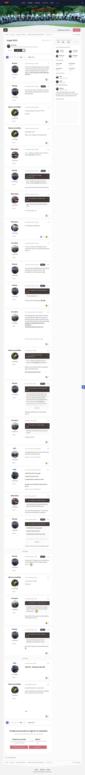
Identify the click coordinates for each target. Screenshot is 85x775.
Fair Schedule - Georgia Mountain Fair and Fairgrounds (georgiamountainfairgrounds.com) (36, 403)
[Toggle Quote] (27, 175)
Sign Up (77, 30)
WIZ (14, 448)
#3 (48, 107)
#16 (48, 448)
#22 (48, 598)
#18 (48, 496)
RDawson (14, 222)
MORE (51, 3)
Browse (37, 3)
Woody (15, 45)
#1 (48, 63)
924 (14, 121)
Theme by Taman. (48, 771)
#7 (48, 194)
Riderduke (14, 149)
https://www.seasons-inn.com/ (33, 372)
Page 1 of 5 (31, 57)
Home (23, 3)
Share (10, 50)
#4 (48, 128)
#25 (48, 684)
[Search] (64, 3)
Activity (45, 3)
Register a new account (19, 747)
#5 (48, 149)
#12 (48, 312)
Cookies (48, 769)
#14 (48, 383)
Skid (14, 469)
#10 (48, 264)
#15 (48, 420)
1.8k (14, 77)
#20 (48, 556)
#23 (48, 629)
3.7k (14, 484)
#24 (48, 663)
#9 (48, 243)
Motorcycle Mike (14, 107)
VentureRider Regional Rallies (30, 47)
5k (14, 257)
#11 (48, 285)
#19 (48, 519)
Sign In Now (38, 747)
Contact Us (42, 769)
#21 (48, 577)
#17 (48, 469)
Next (21, 57)
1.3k (14, 163)
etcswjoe (14, 243)
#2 (48, 86)
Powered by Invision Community (39, 771)
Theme (37, 769)
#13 (48, 350)
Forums (30, 3)
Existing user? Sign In (64, 30)
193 (14, 462)
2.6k (14, 236)
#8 (48, 222)
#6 (48, 170)
